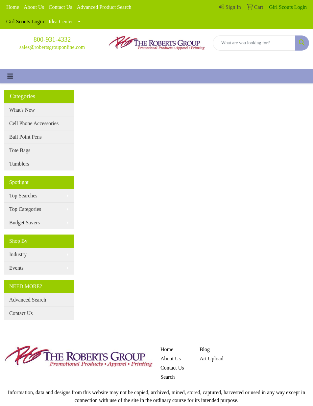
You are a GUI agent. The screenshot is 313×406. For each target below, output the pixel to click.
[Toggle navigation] (10, 76)
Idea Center (61, 21)
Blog (205, 349)
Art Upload (211, 358)
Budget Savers (24, 222)
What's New (22, 110)
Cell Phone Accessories (34, 123)
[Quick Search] (254, 43)
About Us (34, 7)
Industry (18, 254)
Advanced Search (27, 300)
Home (12, 7)
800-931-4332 (52, 39)
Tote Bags (19, 150)
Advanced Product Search (104, 7)
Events (16, 268)
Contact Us (60, 7)
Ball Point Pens (25, 137)
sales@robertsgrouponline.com (52, 47)
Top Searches (23, 195)
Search (167, 377)
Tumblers (19, 164)
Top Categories (25, 209)
